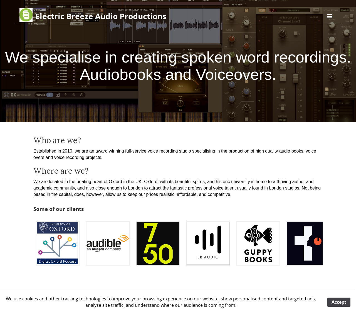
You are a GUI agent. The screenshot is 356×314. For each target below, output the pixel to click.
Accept (339, 302)
